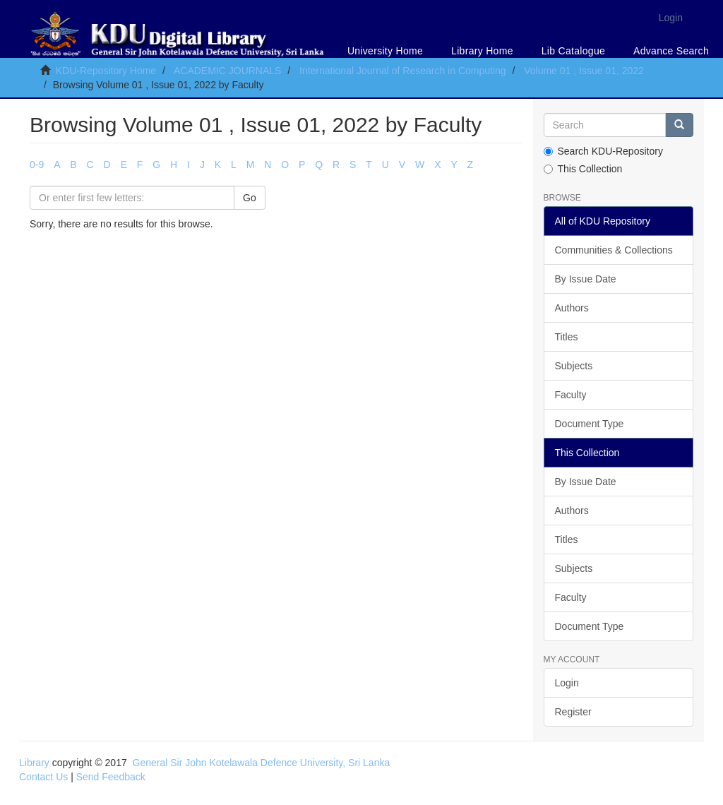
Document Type (589, 423)
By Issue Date (585, 279)
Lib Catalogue (573, 50)
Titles (566, 336)
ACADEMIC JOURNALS (227, 70)
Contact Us (43, 776)
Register (573, 711)
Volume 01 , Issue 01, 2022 (584, 70)
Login (567, 682)
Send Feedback (110, 776)
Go (249, 197)
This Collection (583, 168)
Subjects (574, 365)
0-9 (37, 164)
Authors (572, 308)
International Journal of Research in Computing (402, 70)
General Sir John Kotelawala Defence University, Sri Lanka (261, 762)
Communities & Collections (614, 250)
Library (34, 762)
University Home (385, 50)
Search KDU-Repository (603, 151)
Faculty (571, 394)
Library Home (482, 50)
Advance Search (671, 50)
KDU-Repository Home (106, 70)
